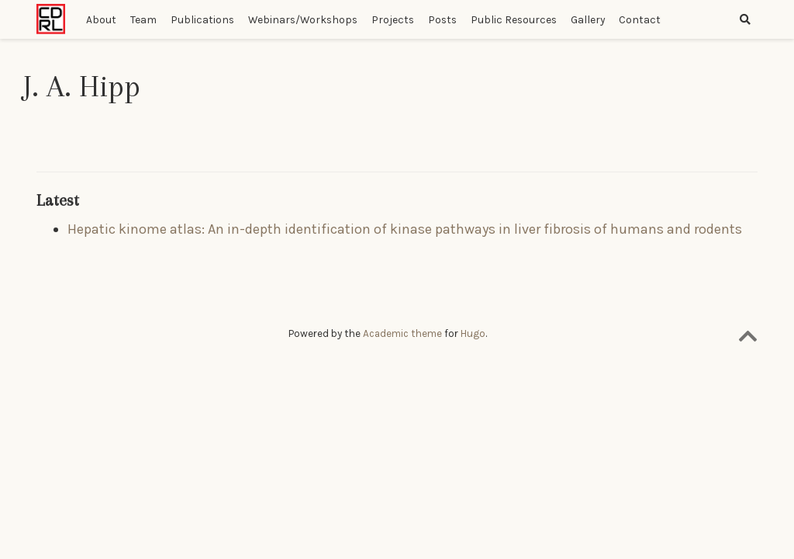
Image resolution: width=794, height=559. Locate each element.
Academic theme (402, 333)
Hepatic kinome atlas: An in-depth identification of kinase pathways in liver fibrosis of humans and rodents (404, 229)
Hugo (473, 333)
